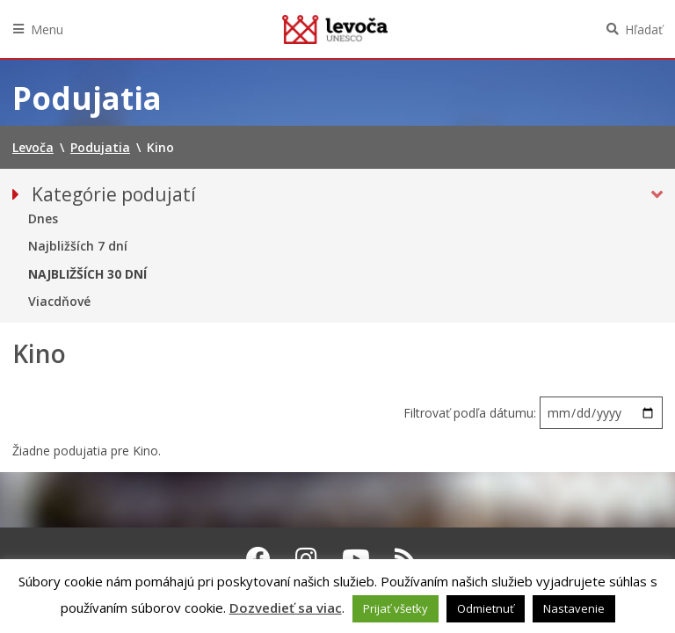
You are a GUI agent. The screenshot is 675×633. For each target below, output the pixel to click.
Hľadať (644, 29)
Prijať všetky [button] (395, 608)
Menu (47, 29)
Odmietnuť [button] (485, 608)
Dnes (43, 219)
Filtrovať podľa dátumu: (471, 412)
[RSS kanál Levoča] (406, 558)
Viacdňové (59, 301)
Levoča (335, 29)
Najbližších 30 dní (87, 274)
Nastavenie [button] (574, 608)
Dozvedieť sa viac (285, 607)
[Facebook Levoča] (258, 558)
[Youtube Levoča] (356, 558)
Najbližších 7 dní (77, 246)
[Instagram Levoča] (306, 558)
